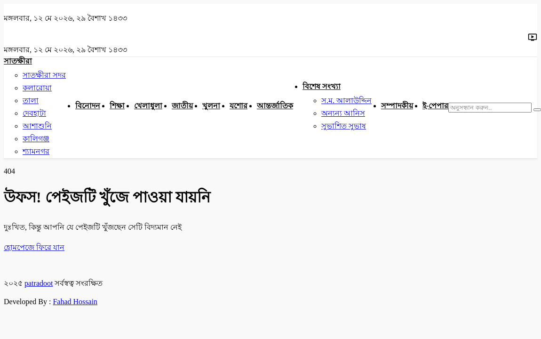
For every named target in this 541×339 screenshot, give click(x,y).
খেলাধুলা (148, 106)
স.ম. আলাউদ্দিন (346, 101)
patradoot (38, 283)
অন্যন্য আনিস (343, 113)
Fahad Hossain (75, 302)
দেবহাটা (34, 113)
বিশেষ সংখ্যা (321, 86)
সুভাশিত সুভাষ (343, 126)
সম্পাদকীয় (397, 106)
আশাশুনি (37, 126)
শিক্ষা (117, 106)
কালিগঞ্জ (36, 139)
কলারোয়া (37, 88)
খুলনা (211, 106)
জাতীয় (182, 106)
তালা (31, 101)
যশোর (238, 106)
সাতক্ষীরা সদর (44, 75)
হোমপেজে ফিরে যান (34, 247)
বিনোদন (87, 106)
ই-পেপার (435, 106)
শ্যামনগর (36, 151)
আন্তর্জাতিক (275, 106)
